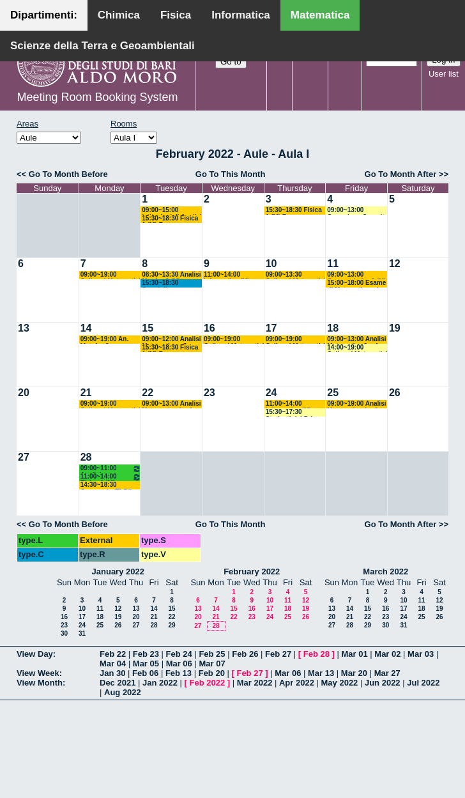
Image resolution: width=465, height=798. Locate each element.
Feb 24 (179, 654)
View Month (40, 682)
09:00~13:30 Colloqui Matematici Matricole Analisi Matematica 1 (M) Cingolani (296, 275)
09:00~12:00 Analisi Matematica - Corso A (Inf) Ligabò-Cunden (171, 339)
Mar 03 (421, 654)
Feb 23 (146, 654)
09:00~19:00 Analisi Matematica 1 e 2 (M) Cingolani (356, 404)
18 (333, 328)
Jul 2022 (423, 682)
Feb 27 (278, 654)
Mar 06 (179, 663)
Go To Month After (401, 174)
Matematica (320, 15)
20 (23, 392)
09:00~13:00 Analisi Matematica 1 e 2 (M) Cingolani (171, 404)
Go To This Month (230, 174)
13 (23, 328)
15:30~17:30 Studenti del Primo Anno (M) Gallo (294, 412)
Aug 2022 (122, 692)
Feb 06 (145, 673)
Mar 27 (387, 673)
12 (394, 263)
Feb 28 (316, 654)
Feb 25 (212, 654)
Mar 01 (354, 654)
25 (333, 392)
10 (271, 263)
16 (209, 328)
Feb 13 (178, 673)
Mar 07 (212, 663)
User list (444, 74)
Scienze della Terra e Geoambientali (102, 46)
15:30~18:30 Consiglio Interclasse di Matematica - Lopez (171, 283)
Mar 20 (354, 673)
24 (271, 392)
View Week (38, 673)
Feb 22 (113, 654)
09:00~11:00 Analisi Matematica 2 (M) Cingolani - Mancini (111, 468)
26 (394, 392)
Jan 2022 (160, 682)
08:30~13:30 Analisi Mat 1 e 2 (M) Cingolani (171, 275)
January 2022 (118, 571)
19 (394, 328)
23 (209, 392)
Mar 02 (387, 654)
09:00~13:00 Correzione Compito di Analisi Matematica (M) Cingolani (357, 210)
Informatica (240, 15)
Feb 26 (245, 654)
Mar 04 (113, 663)
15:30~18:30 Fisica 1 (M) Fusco (170, 219)
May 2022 (339, 682)
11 (333, 263)
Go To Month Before (68, 174)
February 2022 (252, 571)
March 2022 (385, 571)
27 (23, 457)
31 (82, 633)
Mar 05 (146, 663)
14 (86, 328)
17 (271, 328)
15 (147, 328)
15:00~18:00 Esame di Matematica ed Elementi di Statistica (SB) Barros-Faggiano (356, 283)
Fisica (175, 15)
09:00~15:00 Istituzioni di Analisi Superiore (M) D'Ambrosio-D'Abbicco (172, 210)
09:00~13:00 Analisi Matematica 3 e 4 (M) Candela (356, 339)
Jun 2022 (382, 682)
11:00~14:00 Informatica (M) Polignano (227, 275)
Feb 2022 (207, 682)
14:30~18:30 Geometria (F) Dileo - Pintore (109, 485)
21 (86, 392)
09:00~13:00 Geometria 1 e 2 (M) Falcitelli (356, 275)
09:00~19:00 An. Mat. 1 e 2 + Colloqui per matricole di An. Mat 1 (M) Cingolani (110, 339)
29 (171, 625)
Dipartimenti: (43, 15)
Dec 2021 (117, 682)
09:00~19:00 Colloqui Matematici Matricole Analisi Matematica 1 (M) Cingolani (110, 275)
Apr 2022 (296, 682)
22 (147, 392)
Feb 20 (212, 673)
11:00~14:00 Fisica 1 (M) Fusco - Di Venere (111, 477)
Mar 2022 (255, 682)
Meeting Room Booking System (97, 97)
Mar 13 (321, 673)
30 (64, 633)
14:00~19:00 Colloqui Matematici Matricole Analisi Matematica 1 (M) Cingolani (357, 348)
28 (86, 457)
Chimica (119, 15)
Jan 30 (112, 673)
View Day (35, 654)
